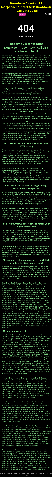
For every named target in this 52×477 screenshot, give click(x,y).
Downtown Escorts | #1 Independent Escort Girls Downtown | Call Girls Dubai (26, 7)
